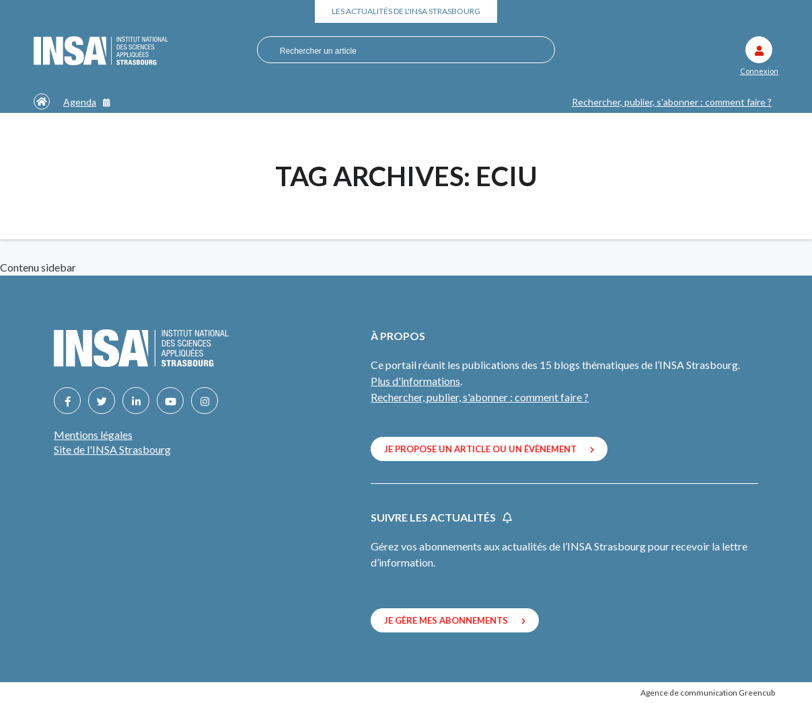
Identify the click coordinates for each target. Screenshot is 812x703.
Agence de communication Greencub (707, 693)
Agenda (86, 102)
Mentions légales (93, 434)
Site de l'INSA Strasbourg (112, 449)
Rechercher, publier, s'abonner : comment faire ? (672, 102)
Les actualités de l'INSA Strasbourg (406, 11)
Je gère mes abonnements (454, 620)
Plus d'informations (415, 380)
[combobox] (400, 50)
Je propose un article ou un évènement (489, 449)
